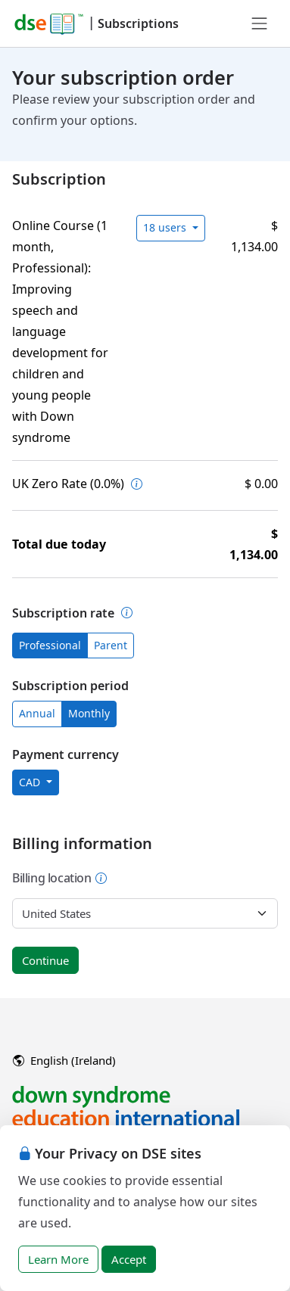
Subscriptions (138, 23)
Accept (128, 1259)
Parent (110, 645)
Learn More (58, 1259)
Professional (50, 645)
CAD (31, 782)
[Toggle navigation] (260, 23)
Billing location (60, 877)
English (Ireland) (64, 1060)
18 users (166, 227)
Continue (45, 960)
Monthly (89, 713)
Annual (37, 713)
